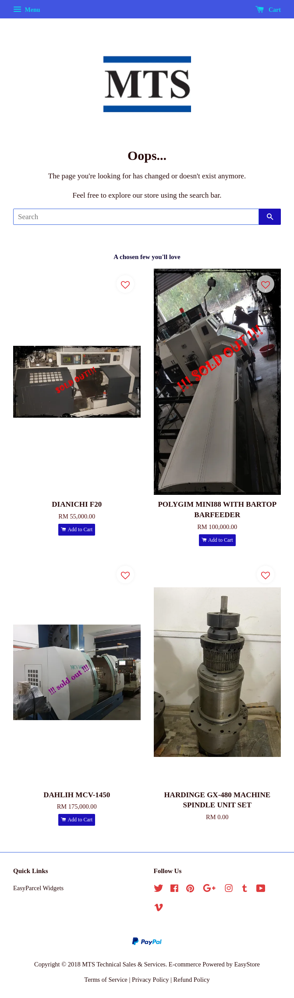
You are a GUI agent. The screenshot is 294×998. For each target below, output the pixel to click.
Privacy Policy (150, 979)
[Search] (136, 217)
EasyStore (247, 964)
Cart (268, 9)
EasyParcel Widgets (38, 887)
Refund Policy (192, 979)
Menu (26, 9)
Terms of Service (105, 979)
